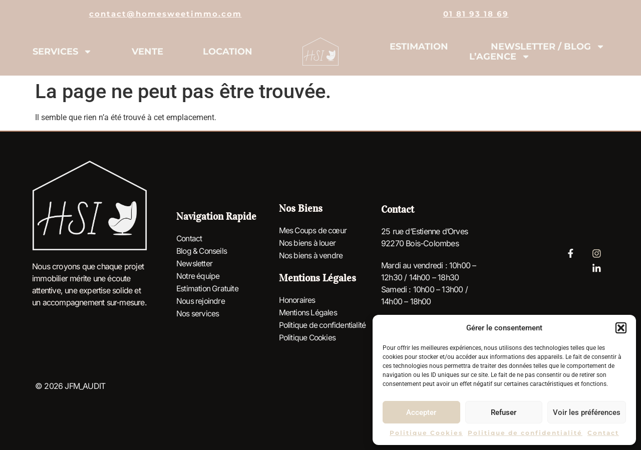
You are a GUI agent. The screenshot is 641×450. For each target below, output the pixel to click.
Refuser (503, 412)
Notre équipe (198, 276)
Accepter (421, 412)
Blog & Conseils (202, 252)
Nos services (198, 312)
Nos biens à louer (308, 244)
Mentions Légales (308, 312)
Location (227, 52)
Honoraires (297, 300)
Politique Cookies (426, 432)
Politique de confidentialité (525, 432)
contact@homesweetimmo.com (165, 14)
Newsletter (194, 264)
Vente (147, 52)
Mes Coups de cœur (314, 232)
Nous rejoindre (201, 300)
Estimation (419, 47)
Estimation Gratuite (208, 288)
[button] (621, 328)
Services (62, 52)
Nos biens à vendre (312, 256)
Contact (603, 432)
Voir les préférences (586, 412)
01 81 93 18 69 (476, 14)
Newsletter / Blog (548, 47)
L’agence (499, 57)
